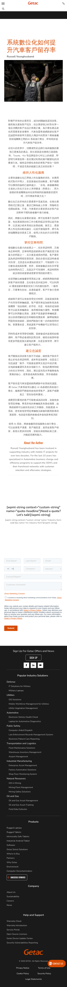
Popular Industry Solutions (32, 675)
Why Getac (12, 862)
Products (33, 821)
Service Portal (13, 929)
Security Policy (44, 973)
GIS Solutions (15, 699)
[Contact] (63, 3)
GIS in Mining (15, 783)
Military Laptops (16, 690)
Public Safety (13, 725)
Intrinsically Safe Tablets (18, 836)
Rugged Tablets (14, 832)
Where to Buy (13, 853)
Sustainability (13, 896)
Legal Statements (33, 979)
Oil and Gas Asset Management (23, 800)
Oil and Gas (13, 796)
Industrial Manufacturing (19, 761)
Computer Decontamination (19, 871)
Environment (12, 866)
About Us (11, 892)
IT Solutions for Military (19, 686)
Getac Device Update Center (20, 938)
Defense (11, 681)
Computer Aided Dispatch (20, 730)
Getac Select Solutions (17, 849)
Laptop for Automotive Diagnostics (25, 721)
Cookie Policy (23, 973)
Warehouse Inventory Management (25, 752)
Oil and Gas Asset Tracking (21, 805)
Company (33, 886)
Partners (11, 858)
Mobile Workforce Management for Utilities (29, 703)
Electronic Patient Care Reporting (24, 739)
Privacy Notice (22, 968)
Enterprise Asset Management (23, 765)
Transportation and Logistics (21, 743)
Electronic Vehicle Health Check (23, 717)
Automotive (13, 712)
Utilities (10, 695)
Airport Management (18, 756)
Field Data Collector (18, 809)
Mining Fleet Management (21, 787)
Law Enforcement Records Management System (31, 734)
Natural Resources (16, 778)
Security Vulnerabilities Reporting (22, 942)
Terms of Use (44, 968)
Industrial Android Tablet (18, 840)
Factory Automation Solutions (22, 769)
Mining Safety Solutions (20, 791)
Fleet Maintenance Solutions (22, 748)
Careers (10, 900)
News (9, 905)
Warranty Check (14, 921)
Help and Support (33, 915)
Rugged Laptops (14, 827)
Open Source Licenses (17, 934)
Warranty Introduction (17, 925)
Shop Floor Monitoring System (23, 774)
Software (11, 845)
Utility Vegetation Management (23, 708)
